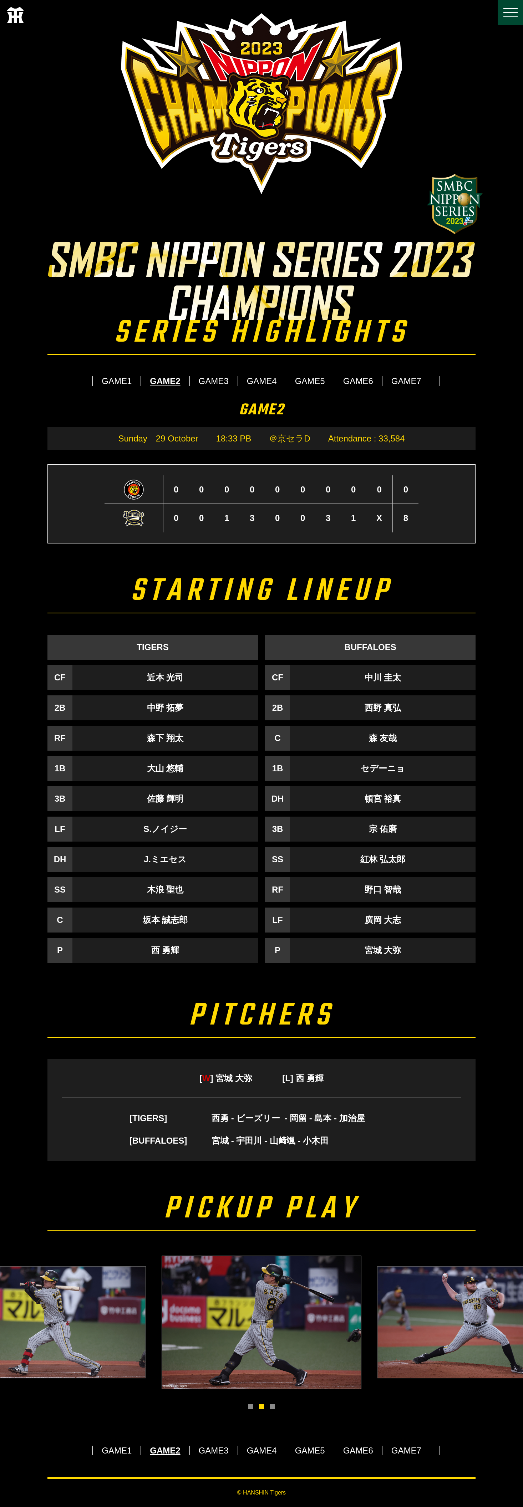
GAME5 (310, 381)
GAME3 (214, 381)
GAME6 (358, 381)
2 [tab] (261, 1406)
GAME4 (262, 381)
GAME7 (406, 381)
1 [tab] (250, 1406)
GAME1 (117, 381)
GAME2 (165, 381)
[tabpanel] (261, 1322)
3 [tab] (272, 1406)
